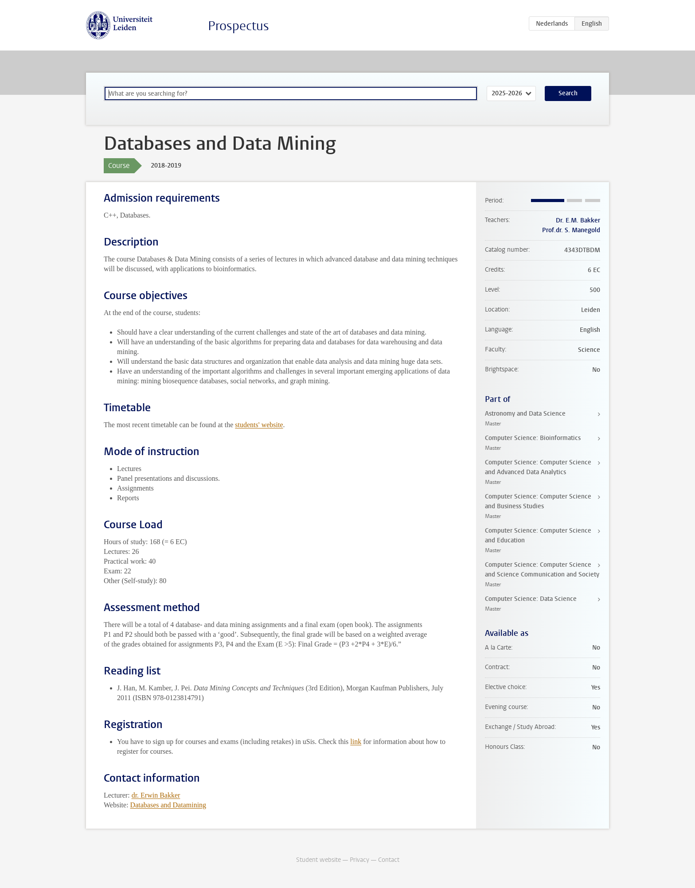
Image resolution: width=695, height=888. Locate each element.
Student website (318, 860)
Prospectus (238, 26)
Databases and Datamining (168, 805)
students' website (259, 424)
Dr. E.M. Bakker (578, 220)
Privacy (359, 860)
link (355, 741)
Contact (388, 860)
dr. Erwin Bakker (156, 795)
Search (568, 93)
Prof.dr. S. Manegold (571, 230)
